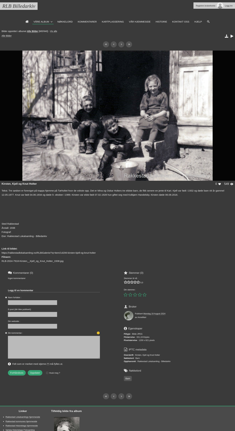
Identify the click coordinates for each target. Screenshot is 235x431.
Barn (127, 378)
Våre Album (41, 21)
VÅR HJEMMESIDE (140, 21)
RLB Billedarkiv (18, 6)
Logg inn (229, 5)
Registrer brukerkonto (205, 5)
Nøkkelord (65, 21)
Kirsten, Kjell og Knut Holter (19, 183)
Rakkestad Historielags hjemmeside (22, 426)
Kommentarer (87, 21)
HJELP (198, 21)
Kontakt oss (180, 21)
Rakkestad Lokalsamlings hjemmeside (23, 417)
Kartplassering (113, 21)
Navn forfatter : (14, 297)
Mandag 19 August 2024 (154, 313)
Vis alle (53, 31)
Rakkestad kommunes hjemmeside (21, 421)
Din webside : (14, 321)
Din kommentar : (15, 333)
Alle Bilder (32, 31)
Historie (161, 21)
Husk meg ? (54, 373)
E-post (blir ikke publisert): (19, 309)
